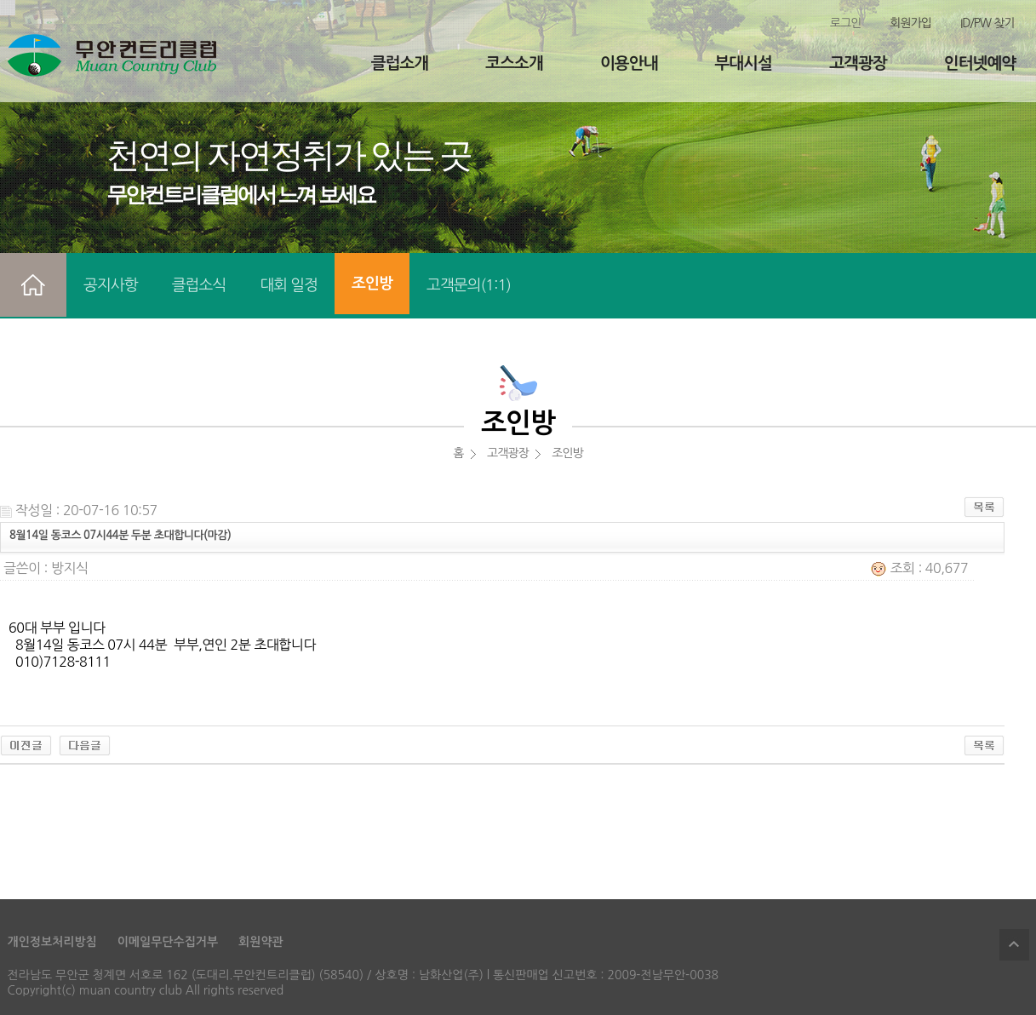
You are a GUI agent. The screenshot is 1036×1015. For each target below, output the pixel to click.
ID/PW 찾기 (987, 23)
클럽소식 (199, 285)
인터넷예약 (980, 63)
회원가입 (910, 23)
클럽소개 (399, 63)
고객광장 (857, 63)
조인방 (372, 283)
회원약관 (260, 942)
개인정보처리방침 (52, 942)
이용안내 (628, 63)
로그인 (845, 23)
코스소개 (513, 63)
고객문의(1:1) (468, 285)
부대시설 (743, 63)
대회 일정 (289, 285)
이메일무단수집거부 (167, 942)
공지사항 (110, 285)
